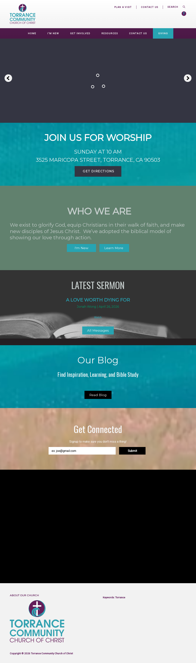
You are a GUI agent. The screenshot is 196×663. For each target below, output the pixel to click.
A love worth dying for (98, 300)
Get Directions (98, 171)
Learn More (114, 248)
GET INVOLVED (80, 33)
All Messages (98, 330)
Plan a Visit (123, 7)
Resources (109, 33)
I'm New (53, 33)
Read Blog (98, 395)
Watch (98, 317)
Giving (163, 33)
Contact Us (149, 7)
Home (32, 33)
